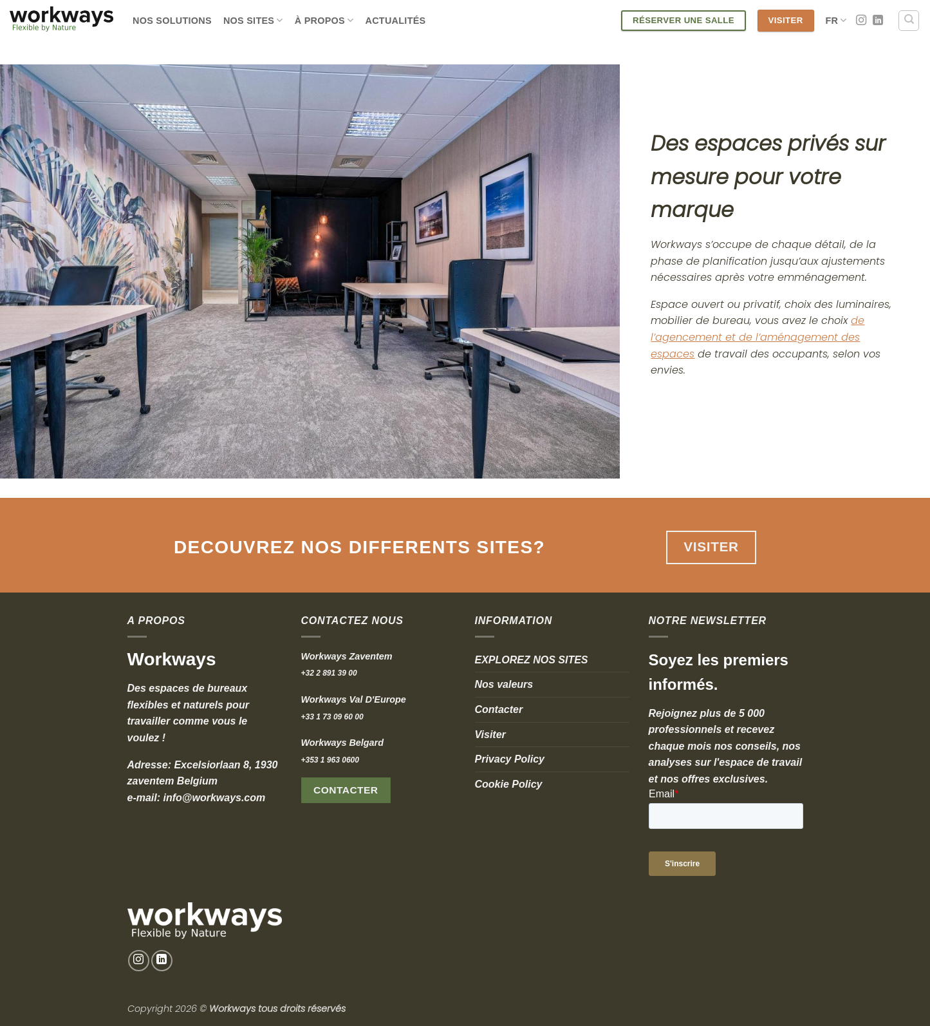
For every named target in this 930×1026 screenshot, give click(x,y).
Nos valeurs (504, 684)
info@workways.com (214, 797)
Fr (836, 20)
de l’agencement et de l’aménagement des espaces (757, 337)
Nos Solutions (172, 20)
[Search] (908, 20)
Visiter (490, 734)
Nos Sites (253, 20)
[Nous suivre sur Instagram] (861, 20)
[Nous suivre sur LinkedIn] (878, 20)
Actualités (395, 20)
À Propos (324, 20)
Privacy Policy (510, 759)
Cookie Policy (509, 784)
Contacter (499, 709)
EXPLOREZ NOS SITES (531, 659)
